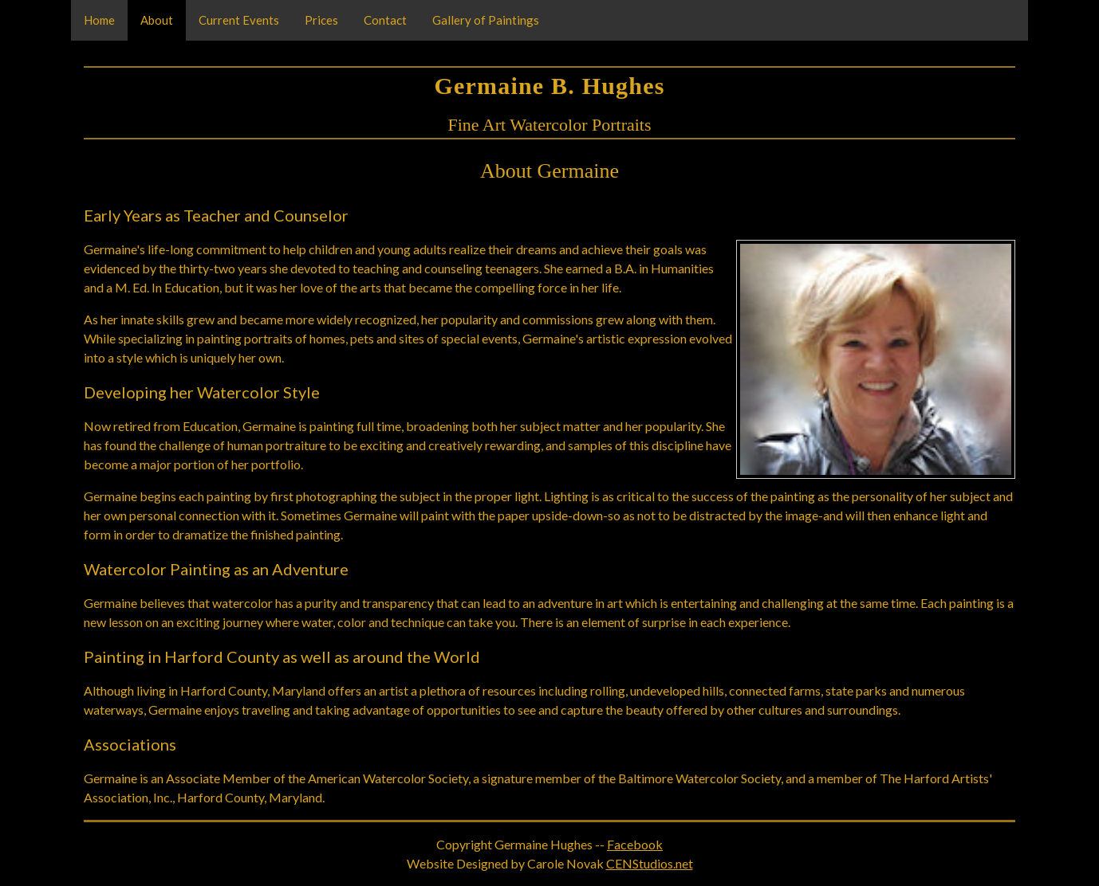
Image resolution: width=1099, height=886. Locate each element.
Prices (321, 20)
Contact (385, 20)
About (156, 20)
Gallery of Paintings (485, 20)
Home (99, 20)
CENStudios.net (649, 863)
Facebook (635, 844)
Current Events (239, 20)
